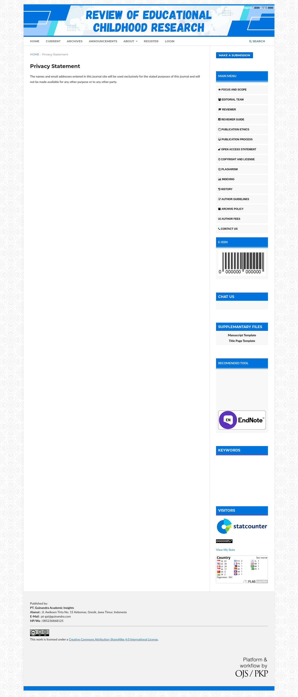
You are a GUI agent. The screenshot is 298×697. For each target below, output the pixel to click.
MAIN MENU (227, 76)
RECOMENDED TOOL (233, 363)
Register (151, 41)
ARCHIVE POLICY (231, 208)
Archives (74, 41)
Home (34, 41)
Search (257, 41)
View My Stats (225, 549)
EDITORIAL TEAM (231, 99)
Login (170, 41)
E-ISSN (223, 242)
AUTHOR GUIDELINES (233, 199)
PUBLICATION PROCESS (235, 139)
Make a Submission (234, 55)
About (129, 41)
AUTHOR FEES (229, 218)
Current (53, 41)
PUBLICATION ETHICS (233, 129)
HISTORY (225, 189)
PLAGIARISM (228, 169)
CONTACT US (228, 228)
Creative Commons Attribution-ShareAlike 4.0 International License (113, 639)
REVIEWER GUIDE (231, 119)
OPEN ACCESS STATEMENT (237, 149)
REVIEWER (227, 109)
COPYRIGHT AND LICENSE (236, 159)
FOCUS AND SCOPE (232, 89)
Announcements (103, 41)
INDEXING (226, 179)
